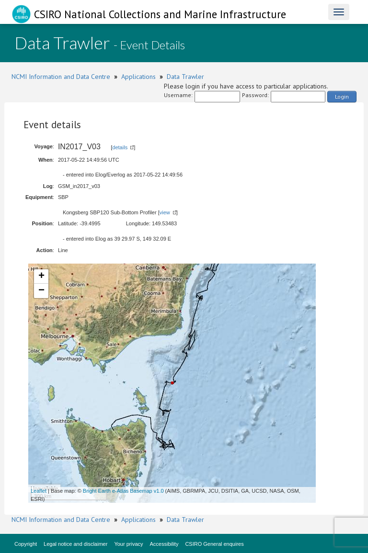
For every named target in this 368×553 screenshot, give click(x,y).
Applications (138, 76)
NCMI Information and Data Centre (61, 76)
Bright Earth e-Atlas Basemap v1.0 (123, 491)
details (119, 147)
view (165, 212)
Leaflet (38, 491)
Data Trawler (185, 76)
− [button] (41, 291)
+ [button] (41, 276)
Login (342, 96)
